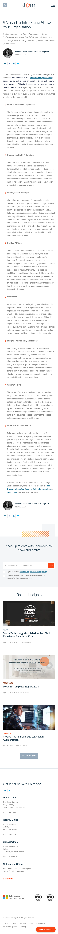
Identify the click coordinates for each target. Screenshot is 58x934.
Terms (31, 923)
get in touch (12, 492)
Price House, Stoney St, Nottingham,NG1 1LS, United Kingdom (17, 869)
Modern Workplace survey (41, 78)
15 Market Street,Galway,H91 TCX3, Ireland (10, 827)
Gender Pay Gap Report (18, 923)
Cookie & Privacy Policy (38, 572)
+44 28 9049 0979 (10, 856)
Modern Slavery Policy (10, 927)
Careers (5, 923)
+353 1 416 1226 (9, 812)
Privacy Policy (40, 923)
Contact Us (8, 879)
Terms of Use (24, 572)
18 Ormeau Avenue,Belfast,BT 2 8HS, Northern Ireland (13, 849)
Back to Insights (29, 756)
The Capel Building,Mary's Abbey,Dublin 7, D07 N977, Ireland (14, 804)
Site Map (23, 927)
